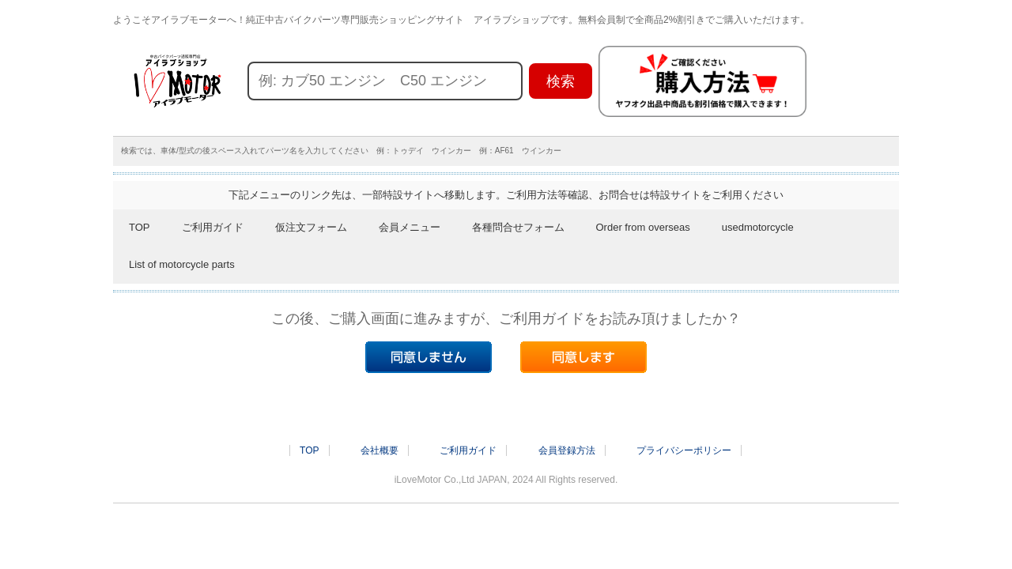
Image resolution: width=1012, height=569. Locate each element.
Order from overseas (643, 227)
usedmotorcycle (758, 227)
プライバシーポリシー (683, 450)
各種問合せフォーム (518, 227)
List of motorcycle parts (182, 264)
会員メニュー (409, 227)
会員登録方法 (566, 450)
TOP (139, 227)
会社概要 (379, 450)
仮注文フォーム (311, 227)
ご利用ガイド (213, 227)
